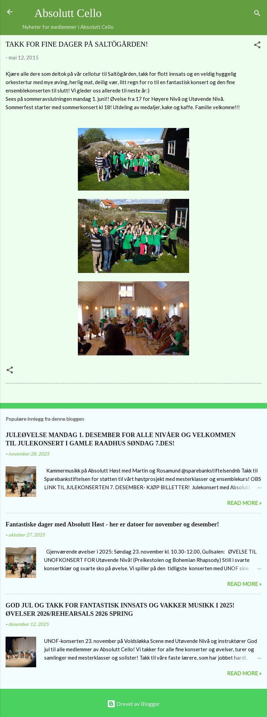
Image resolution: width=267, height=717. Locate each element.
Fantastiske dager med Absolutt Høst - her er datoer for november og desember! (112, 524)
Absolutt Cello (68, 13)
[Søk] (257, 14)
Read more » (244, 503)
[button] (257, 46)
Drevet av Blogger (133, 704)
